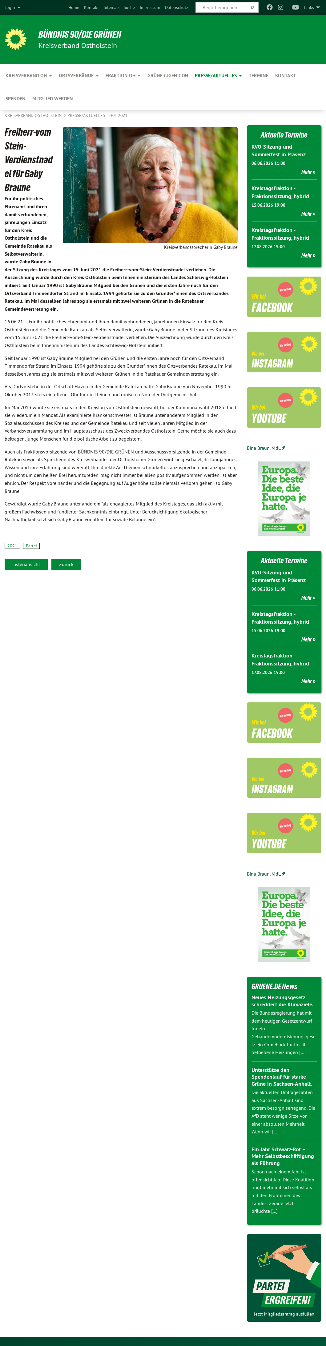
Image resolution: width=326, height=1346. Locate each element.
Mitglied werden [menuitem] (52, 98)
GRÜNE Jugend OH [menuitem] (167, 75)
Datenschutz (176, 7)
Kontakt (91, 7)
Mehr (306, 172)
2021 (12, 546)
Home (73, 7)
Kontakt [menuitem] (285, 75)
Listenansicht (26, 564)
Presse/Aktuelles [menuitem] (216, 75)
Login (10, 7)
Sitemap (111, 7)
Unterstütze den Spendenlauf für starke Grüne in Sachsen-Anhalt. (282, 1076)
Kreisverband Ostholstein (34, 115)
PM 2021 (119, 115)
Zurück (66, 564)
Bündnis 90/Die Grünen (80, 34)
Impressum (150, 7)
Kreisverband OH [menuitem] (26, 75)
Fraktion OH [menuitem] (120, 75)
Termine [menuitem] (258, 75)
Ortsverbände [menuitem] (76, 75)
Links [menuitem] (309, 7)
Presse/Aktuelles (86, 115)
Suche (129, 7)
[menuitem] (73, 7)
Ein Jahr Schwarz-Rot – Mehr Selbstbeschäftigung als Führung (283, 1156)
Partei (31, 546)
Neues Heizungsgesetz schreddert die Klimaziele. (282, 1001)
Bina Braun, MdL (264, 448)
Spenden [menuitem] (16, 98)
